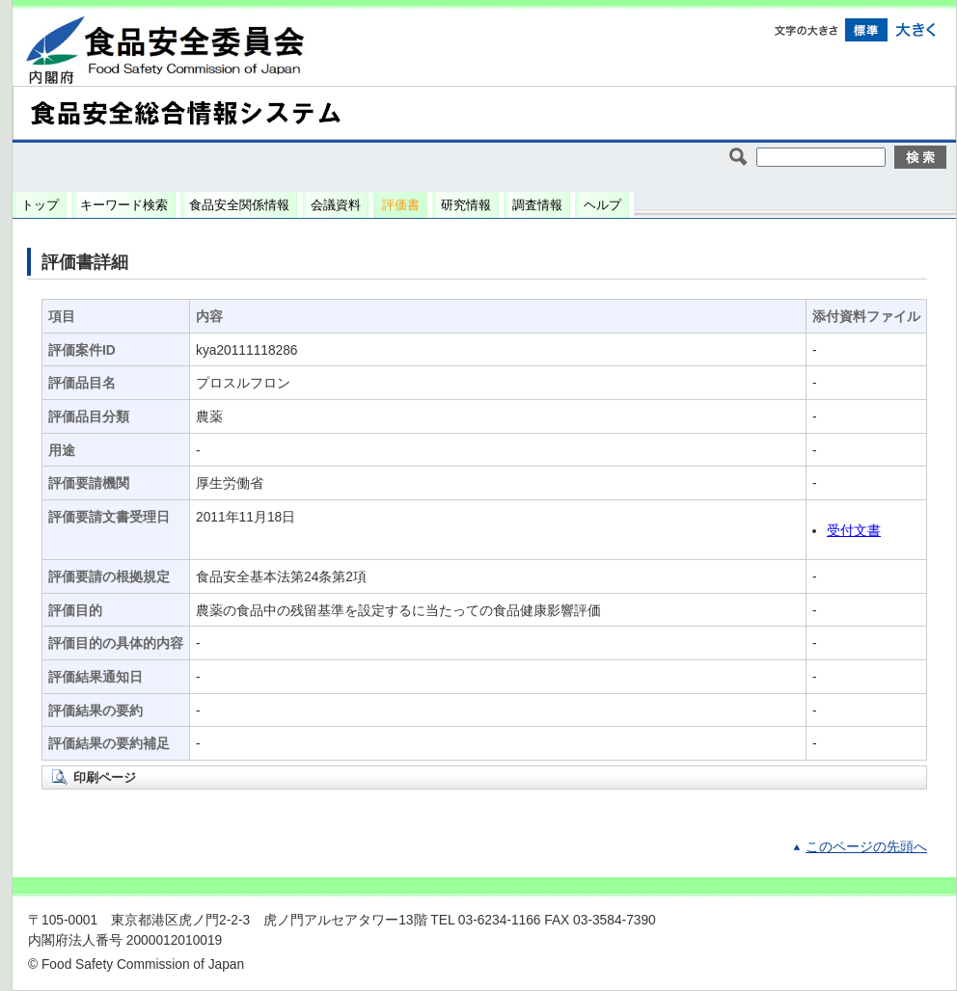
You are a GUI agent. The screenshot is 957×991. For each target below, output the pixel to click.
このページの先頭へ (866, 847)
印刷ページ (104, 777)
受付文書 (854, 530)
